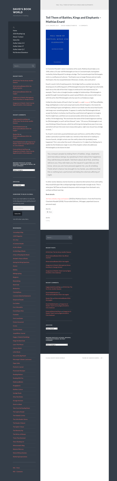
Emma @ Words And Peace (20, 149)
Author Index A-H (18, 43)
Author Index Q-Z (18, 49)
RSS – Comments (18, 471)
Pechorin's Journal (18, 367)
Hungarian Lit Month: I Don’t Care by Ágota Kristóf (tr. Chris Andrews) (24, 143)
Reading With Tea (18, 378)
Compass (87, 102)
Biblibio (15, 270)
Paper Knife (16, 363)
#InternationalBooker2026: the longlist (57, 261)
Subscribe (16, 40)
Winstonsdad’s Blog (18, 445)
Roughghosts (17, 385)
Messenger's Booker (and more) (22, 359)
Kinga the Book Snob (19, 341)
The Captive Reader (19, 412)
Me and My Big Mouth (19, 356)
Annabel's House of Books (20, 258)
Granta (15, 326)
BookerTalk (16, 134)
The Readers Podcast (19, 423)
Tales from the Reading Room (21, 408)
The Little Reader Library (20, 419)
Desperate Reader (18, 299)
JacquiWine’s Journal (19, 333)
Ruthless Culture (18, 389)
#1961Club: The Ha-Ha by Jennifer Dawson (58, 252)
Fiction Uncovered (18, 322)
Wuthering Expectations (20, 456)
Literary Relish (17, 348)
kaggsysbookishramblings (20, 119)
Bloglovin (15, 277)
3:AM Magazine (17, 236)
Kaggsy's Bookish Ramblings (21, 337)
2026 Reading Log (19, 34)
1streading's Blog (18, 232)
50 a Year (15, 240)
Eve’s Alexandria (18, 307)
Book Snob (16, 284)
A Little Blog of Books (19, 251)
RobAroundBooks (18, 382)
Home (15, 30)
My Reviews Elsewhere (20, 52)
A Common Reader (18, 243)
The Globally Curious (19, 415)
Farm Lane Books (18, 318)
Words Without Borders (20, 453)
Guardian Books (17, 329)
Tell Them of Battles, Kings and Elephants (59, 199)
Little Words (16, 352)
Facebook (16, 314)
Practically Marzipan (19, 371)
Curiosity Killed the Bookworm (22, 296)
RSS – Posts (16, 468)
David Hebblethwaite (19, 126)
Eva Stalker (16, 303)
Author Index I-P (18, 46)
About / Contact (18, 37)
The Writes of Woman (19, 434)
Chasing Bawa (17, 292)
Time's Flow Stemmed (19, 438)
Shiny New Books (18, 397)
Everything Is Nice (18, 311)
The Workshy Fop (18, 430)
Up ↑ (102, 358)
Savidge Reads (17, 393)
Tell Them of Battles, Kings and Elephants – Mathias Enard (69, 19)
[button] (24, 27)
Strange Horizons (18, 400)
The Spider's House (18, 427)
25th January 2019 (53, 25)
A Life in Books (17, 247)
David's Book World (22, 10)
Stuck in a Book (17, 404)
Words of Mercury (18, 449)
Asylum (15, 266)
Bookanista (16, 288)
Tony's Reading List (18, 441)
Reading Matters (18, 374)
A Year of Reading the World (21, 255)
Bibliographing (17, 273)
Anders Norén (94, 358)
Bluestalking (16, 281)
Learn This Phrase (18, 344)
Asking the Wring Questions (21, 262)
